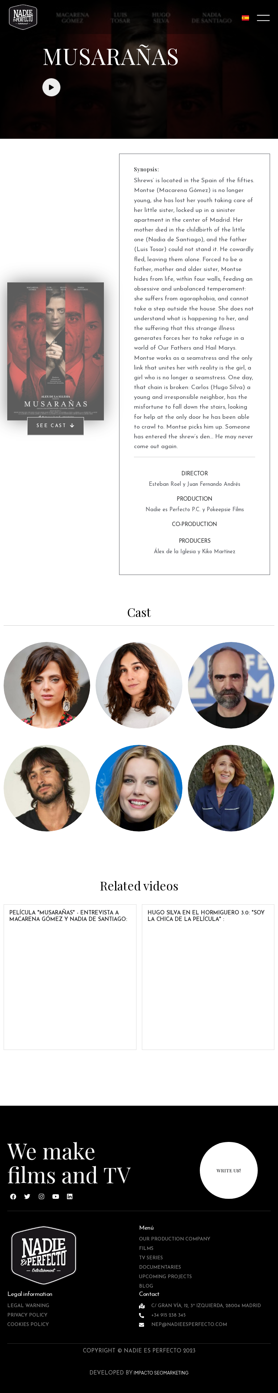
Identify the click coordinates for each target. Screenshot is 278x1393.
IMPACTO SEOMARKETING (161, 1373)
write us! (228, 1170)
